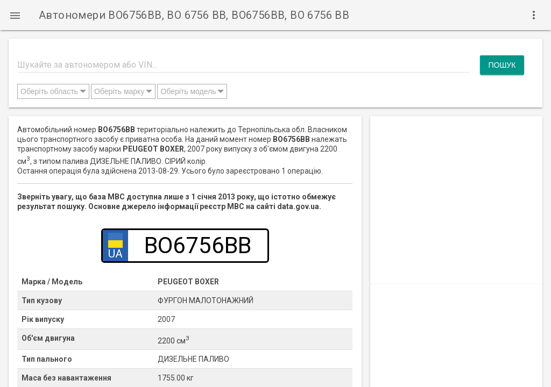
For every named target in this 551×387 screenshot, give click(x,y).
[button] (15, 15)
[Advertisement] (456, 183)
